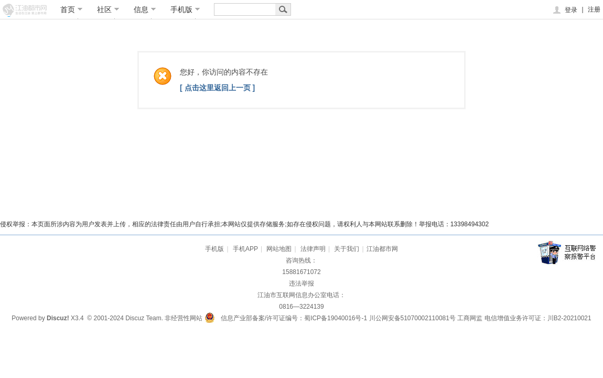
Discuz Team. (144, 318)
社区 (108, 9)
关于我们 (346, 249)
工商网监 (469, 318)
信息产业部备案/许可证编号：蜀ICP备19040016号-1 (294, 318)
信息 (145, 9)
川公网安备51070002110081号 (412, 318)
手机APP (245, 249)
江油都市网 (382, 249)
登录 (564, 10)
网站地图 (279, 249)
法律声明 (313, 249)
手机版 (185, 9)
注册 (594, 9)
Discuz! (58, 318)
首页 (71, 9)
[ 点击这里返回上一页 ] (217, 87)
